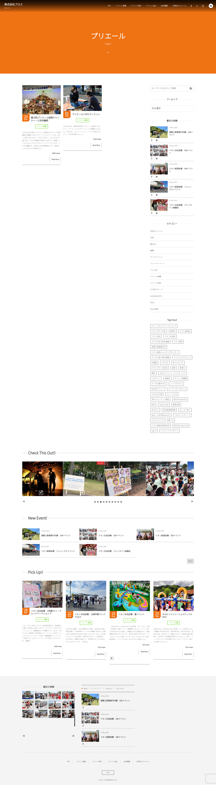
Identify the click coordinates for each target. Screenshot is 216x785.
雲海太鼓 (176, 405)
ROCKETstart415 (180, 399)
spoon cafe (163, 405)
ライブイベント (156, 257)
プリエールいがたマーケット (86, 114)
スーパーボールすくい (177, 389)
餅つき (171, 420)
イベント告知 (155, 283)
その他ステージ (156, 289)
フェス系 (154, 270)
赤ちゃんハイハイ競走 (160, 399)
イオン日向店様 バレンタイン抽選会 (180, 206)
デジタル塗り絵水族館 (160, 357)
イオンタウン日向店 (160, 368)
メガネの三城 (157, 394)
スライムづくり (158, 420)
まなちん (155, 410)
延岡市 (172, 331)
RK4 (153, 405)
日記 (152, 237)
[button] (211, 6)
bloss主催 (154, 308)
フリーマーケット (157, 263)
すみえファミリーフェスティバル (173, 373)
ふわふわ (164, 363)
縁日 (153, 373)
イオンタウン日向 (159, 331)
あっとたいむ (178, 363)
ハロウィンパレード (182, 415)
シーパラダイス (176, 384)
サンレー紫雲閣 (181, 378)
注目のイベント (156, 231)
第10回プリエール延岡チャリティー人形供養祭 (45, 119)
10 (121, 502)
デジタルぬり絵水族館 (160, 342)
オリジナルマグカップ (182, 357)
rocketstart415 (156, 296)
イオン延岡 (178, 342)
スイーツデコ (172, 394)
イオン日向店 (170, 336)
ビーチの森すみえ (159, 384)
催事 (152, 250)
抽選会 (167, 378)
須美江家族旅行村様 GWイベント (181, 133)
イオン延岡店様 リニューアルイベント (180, 188)
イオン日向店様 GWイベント (181, 151)
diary (152, 302)
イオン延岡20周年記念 (160, 425)
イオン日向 (156, 336)
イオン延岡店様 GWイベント (181, 170)
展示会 (153, 244)
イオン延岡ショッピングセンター (165, 352)
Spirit (154, 431)
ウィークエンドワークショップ (164, 326)
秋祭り (182, 368)
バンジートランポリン (169, 431)
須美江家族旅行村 (159, 347)
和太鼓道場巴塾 (169, 410)
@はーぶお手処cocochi (161, 415)
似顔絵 (154, 363)
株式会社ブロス (13, 4)
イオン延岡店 (185, 331)
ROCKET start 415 (181, 425)
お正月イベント (158, 389)
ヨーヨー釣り (185, 410)
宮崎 (173, 368)
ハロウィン (156, 378)
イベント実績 (41, 126)
